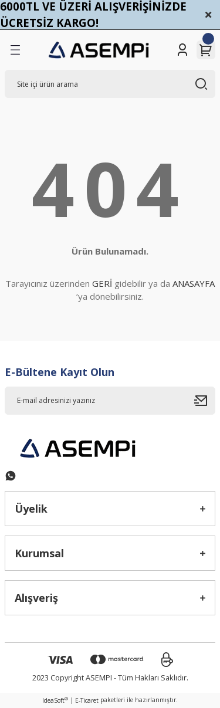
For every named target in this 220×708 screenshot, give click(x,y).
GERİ (102, 283)
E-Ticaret (87, 700)
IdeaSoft (55, 700)
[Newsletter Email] (110, 401)
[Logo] (99, 50)
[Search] (110, 84)
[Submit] (204, 401)
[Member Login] (182, 49)
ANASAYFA (193, 283)
